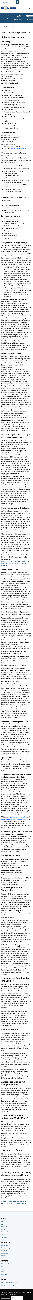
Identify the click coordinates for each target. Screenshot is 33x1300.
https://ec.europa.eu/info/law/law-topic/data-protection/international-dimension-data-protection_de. (15, 563)
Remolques (5, 1250)
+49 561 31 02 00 (28, 2)
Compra (4, 1229)
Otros (3, 1256)
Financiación (5, 1232)
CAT (2, 1272)
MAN (3, 1267)
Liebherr (4, 1274)
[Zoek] (17, 2)
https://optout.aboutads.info (17, 817)
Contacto (4, 1237)
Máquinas (4, 1253)
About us (4, 1234)
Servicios (4, 1227)
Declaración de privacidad (13, 27)
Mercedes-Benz (6, 1264)
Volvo (3, 1269)
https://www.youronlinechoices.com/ (13, 819)
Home (3, 1221)
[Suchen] (8, 2)
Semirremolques (6, 1248)
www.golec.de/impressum (17, 149)
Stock (3, 1224)
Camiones (4, 1245)
